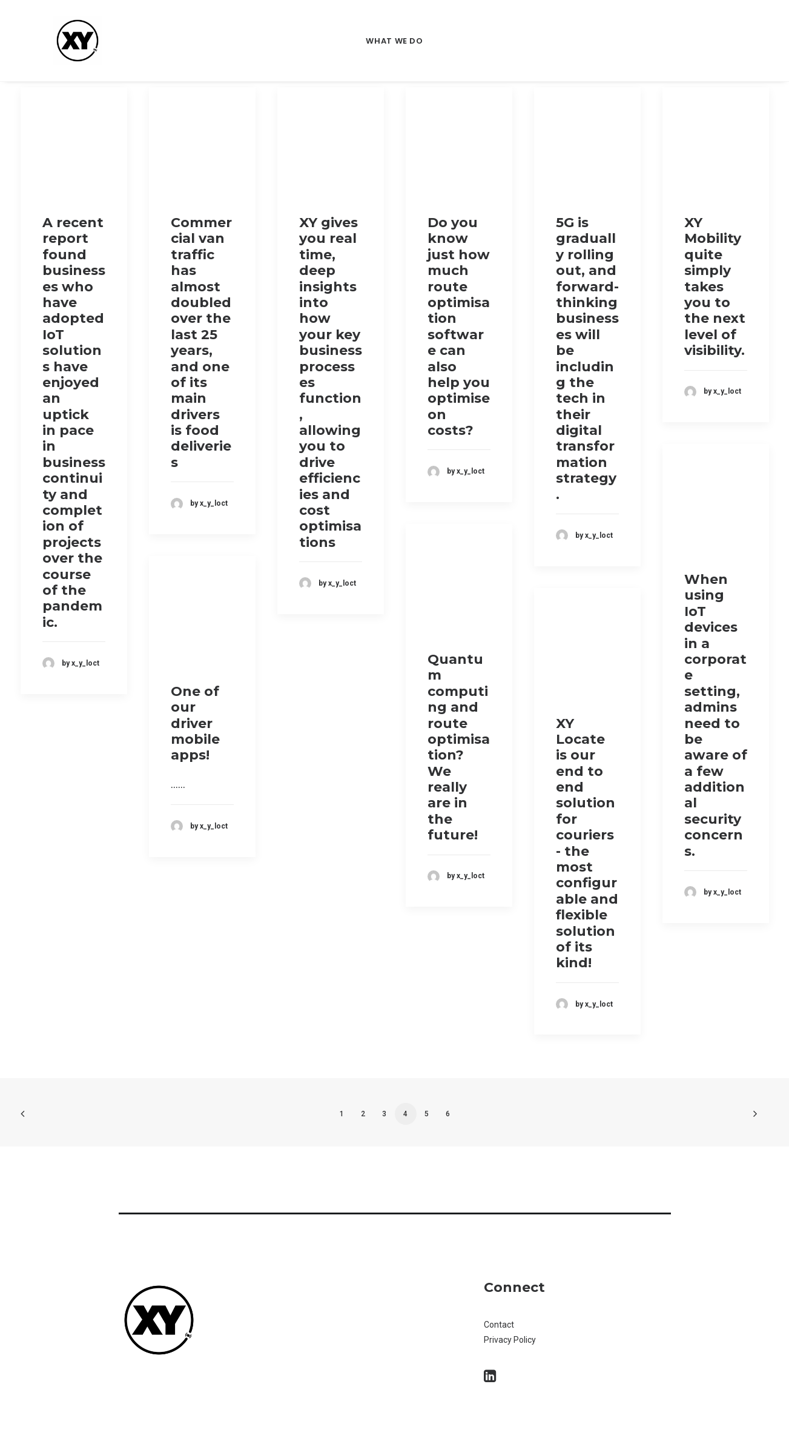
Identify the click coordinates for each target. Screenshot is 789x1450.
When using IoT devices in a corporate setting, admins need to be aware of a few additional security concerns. (715, 715)
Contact (500, 1324)
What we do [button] (394, 41)
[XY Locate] (77, 40)
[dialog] (766, 1426)
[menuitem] (394, 40)
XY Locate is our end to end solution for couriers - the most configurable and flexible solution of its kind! (587, 843)
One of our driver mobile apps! (195, 723)
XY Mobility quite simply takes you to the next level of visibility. (714, 286)
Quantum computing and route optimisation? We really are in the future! (459, 747)
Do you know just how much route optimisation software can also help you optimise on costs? (459, 326)
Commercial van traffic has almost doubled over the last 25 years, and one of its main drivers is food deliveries (201, 342)
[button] (490, 1378)
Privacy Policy (510, 1340)
